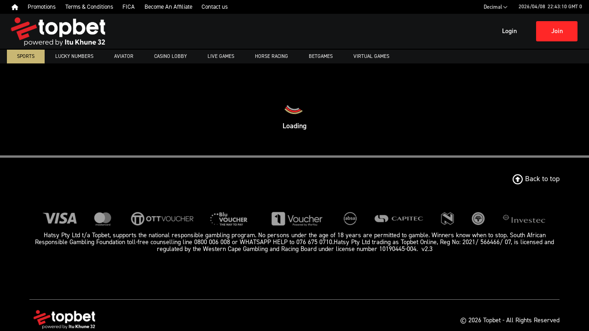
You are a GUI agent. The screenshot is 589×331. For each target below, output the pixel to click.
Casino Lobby (170, 56)
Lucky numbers (74, 56)
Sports (26, 56)
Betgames (321, 56)
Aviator (123, 56)
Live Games (221, 56)
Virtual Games (371, 56)
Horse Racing (271, 56)
